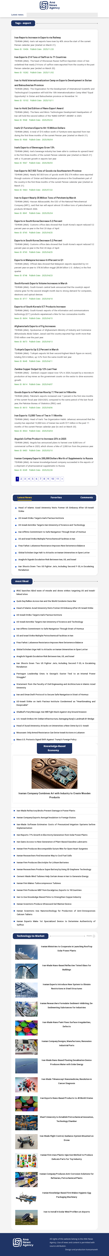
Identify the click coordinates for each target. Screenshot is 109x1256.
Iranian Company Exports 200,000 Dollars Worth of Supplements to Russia (53, 458)
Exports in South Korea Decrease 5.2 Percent (38, 221)
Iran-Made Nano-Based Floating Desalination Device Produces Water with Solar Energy (67, 1062)
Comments (86, 497)
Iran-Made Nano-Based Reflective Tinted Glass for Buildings (66, 967)
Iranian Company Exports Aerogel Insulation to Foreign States (46, 817)
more (89, 935)
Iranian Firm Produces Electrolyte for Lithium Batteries (43, 862)
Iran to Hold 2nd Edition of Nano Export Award (38, 108)
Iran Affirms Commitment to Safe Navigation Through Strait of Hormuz (52, 532)
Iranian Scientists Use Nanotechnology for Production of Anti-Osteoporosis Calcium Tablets (56, 912)
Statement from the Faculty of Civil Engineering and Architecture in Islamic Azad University (56, 686)
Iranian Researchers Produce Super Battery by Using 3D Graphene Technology (54, 869)
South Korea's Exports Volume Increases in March (40, 283)
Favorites (56, 497)
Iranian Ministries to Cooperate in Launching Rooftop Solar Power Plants (66, 949)
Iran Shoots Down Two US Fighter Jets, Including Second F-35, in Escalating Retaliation (56, 568)
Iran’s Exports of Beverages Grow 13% (34, 147)
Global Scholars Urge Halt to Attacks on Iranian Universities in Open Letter (54, 552)
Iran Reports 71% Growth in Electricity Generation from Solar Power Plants (52, 835)
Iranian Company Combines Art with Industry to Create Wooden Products (55, 795)
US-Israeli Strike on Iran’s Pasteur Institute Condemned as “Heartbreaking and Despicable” (56, 703)
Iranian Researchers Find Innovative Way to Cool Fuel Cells (44, 855)
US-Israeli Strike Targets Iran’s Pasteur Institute (41, 518)
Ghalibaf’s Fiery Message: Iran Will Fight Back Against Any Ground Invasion (52, 712)
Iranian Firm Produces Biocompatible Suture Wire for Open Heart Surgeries (52, 849)
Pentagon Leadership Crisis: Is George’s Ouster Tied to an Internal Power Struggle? (56, 675)
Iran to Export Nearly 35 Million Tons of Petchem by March (45, 198)
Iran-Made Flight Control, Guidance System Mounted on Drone (66, 1138)
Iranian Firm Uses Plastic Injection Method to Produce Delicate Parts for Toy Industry (66, 1157)
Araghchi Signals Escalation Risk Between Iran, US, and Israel (47, 559)
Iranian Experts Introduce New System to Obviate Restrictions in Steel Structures (67, 986)
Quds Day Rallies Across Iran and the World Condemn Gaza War (46, 601)
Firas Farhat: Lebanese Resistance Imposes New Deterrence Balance (51, 546)
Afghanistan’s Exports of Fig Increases (35, 326)
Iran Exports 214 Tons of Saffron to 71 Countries (40, 57)
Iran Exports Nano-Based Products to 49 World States (66, 1098)
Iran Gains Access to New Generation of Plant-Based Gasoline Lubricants (52, 842)
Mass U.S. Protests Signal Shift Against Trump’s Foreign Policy (46, 739)
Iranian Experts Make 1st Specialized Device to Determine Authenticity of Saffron (56, 923)
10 (52, 479)
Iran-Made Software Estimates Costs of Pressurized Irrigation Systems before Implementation (56, 826)
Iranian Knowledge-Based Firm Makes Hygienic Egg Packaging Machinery (66, 1195)
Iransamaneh (92, 1249)
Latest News (24, 497)
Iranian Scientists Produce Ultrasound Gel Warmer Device (44, 904)
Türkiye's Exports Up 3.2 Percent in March (36, 349)
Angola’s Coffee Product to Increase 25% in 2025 (40, 439)
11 (57, 479)
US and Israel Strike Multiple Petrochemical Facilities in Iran (46, 539)
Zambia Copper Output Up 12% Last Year (35, 369)
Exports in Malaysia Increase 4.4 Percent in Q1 (38, 260)
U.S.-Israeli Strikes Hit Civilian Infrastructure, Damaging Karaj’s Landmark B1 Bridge (55, 719)
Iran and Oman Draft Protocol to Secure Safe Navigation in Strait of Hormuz (52, 694)
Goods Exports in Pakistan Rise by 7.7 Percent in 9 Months (45, 392)
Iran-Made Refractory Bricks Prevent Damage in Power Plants (46, 810)
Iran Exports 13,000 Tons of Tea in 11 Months (38, 415)
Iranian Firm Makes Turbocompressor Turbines (39, 883)
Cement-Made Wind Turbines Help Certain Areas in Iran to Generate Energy (52, 876)
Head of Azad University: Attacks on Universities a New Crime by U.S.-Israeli (53, 726)
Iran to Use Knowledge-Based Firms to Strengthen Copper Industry (49, 897)
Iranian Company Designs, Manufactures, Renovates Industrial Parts (67, 1043)
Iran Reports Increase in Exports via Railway (37, 38)
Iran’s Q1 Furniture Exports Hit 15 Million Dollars (39, 128)
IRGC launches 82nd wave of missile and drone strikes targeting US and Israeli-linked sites (56, 592)
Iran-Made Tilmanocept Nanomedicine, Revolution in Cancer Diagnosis (67, 1081)
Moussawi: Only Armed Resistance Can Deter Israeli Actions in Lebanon (51, 732)
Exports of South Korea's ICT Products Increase (40, 307)
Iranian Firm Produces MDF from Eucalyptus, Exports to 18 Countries (49, 890)
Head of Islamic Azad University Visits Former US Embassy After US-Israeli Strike (56, 509)
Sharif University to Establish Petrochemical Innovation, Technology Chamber (66, 1119)
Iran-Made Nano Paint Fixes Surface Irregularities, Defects (66, 1024)
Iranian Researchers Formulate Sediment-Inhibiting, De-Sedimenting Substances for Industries (66, 1005)
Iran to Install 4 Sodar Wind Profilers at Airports (67, 1212)
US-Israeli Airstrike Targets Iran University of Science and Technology (51, 525)
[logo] (53, 5)
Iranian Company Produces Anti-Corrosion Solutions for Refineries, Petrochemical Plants (67, 1176)
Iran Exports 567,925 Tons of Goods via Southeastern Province (47, 171)
